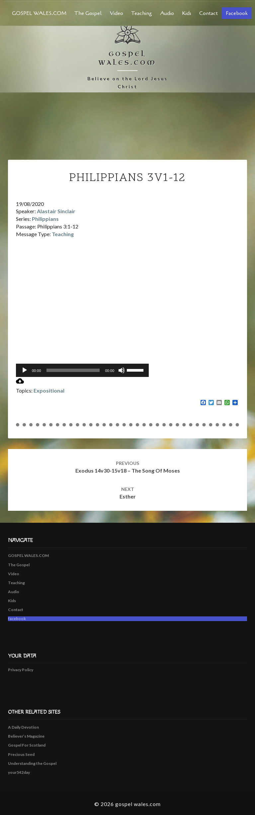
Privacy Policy (20, 669)
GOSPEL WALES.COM (39, 13)
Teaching (141, 13)
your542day (19, 772)
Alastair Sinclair (56, 211)
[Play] (24, 370)
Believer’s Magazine (26, 736)
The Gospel (88, 13)
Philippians (45, 219)
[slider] (73, 370)
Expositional (49, 390)
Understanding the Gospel (32, 763)
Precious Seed (21, 754)
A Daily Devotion (23, 727)
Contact (208, 13)
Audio (167, 13)
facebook (237, 13)
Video (116, 13)
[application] (82, 370)
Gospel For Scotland (26, 745)
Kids (186, 13)
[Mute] (121, 370)
